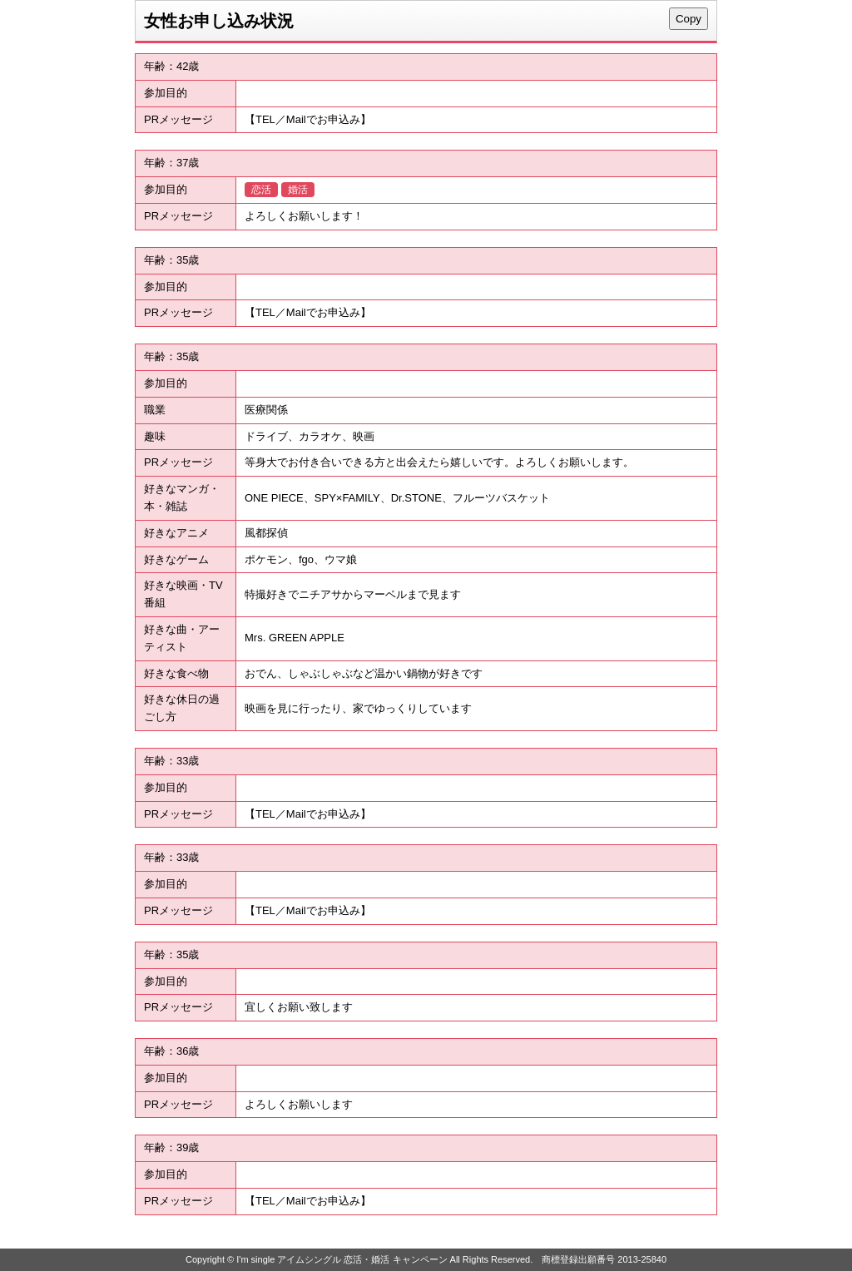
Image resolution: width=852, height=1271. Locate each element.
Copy (688, 18)
